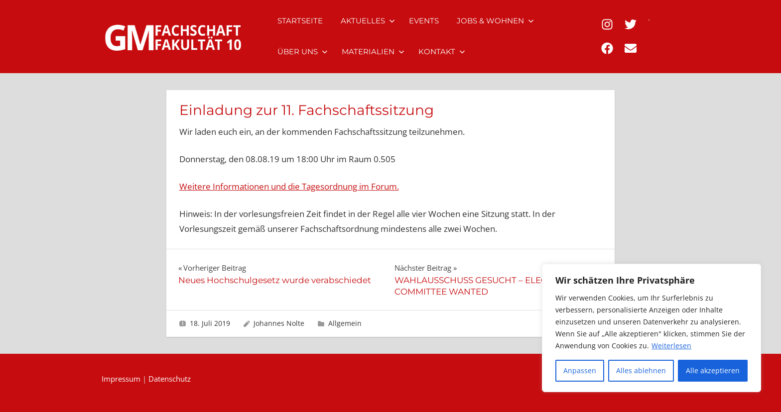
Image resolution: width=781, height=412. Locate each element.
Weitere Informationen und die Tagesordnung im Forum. (289, 186)
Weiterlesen (671, 345)
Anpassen (579, 370)
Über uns (302, 51)
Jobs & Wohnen (495, 20)
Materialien (373, 51)
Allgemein (345, 323)
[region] (651, 328)
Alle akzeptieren (713, 370)
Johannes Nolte (279, 323)
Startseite (300, 20)
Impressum (121, 379)
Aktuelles (368, 20)
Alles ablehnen (641, 370)
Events (424, 20)
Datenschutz (169, 379)
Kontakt (441, 51)
